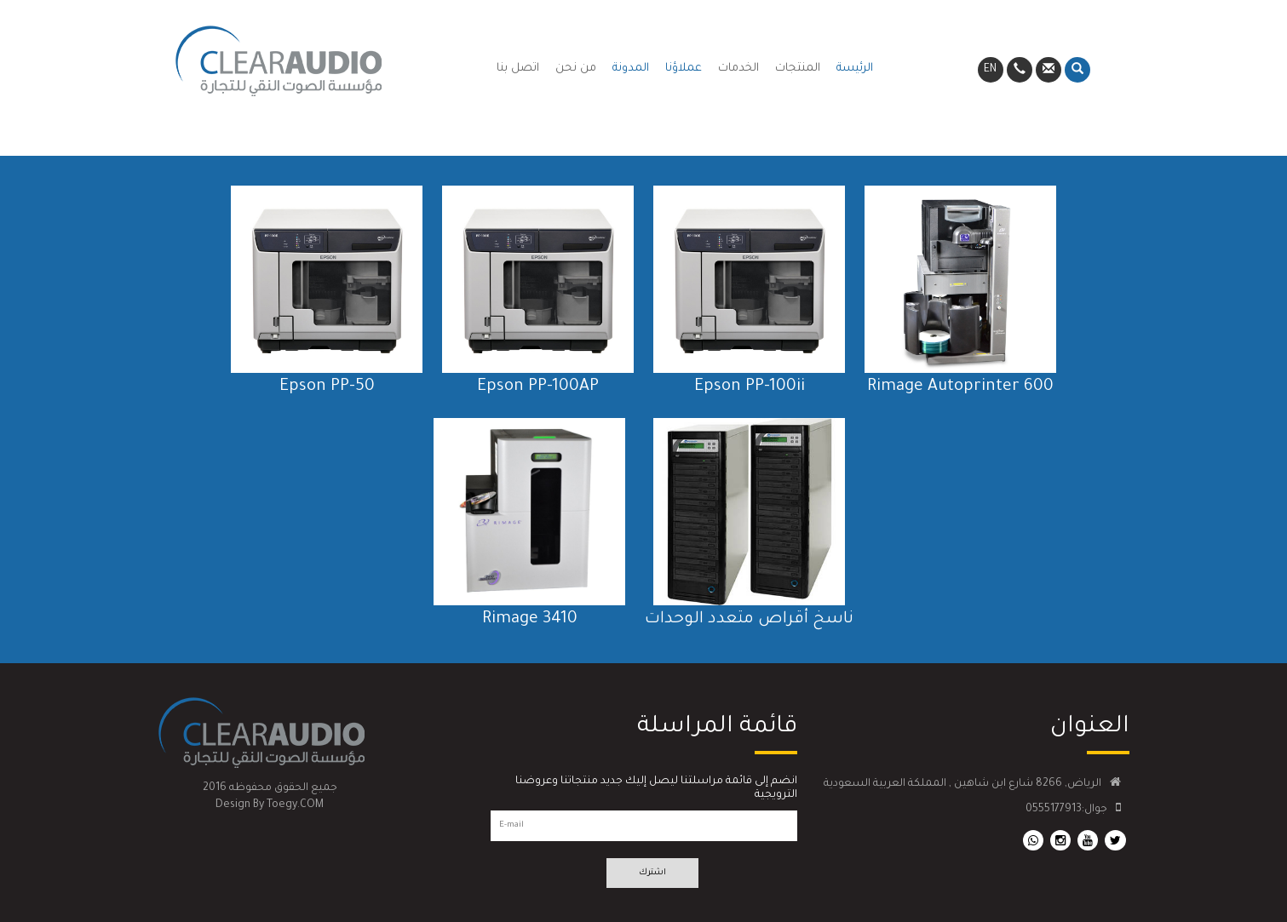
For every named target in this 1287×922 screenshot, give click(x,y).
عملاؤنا (683, 68)
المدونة (630, 68)
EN (990, 70)
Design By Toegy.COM (269, 805)
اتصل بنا (518, 68)
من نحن (575, 68)
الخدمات (738, 68)
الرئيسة (854, 68)
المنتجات (797, 68)
